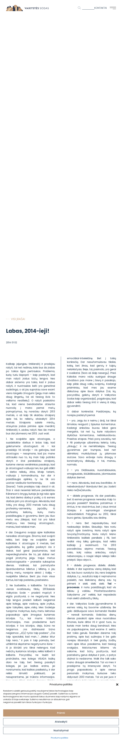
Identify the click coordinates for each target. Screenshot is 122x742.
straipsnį (50, 415)
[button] (117, 684)
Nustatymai (61, 730)
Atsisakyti (61, 721)
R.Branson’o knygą (16, 494)
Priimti (61, 713)
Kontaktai (100, 8)
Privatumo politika (59, 737)
